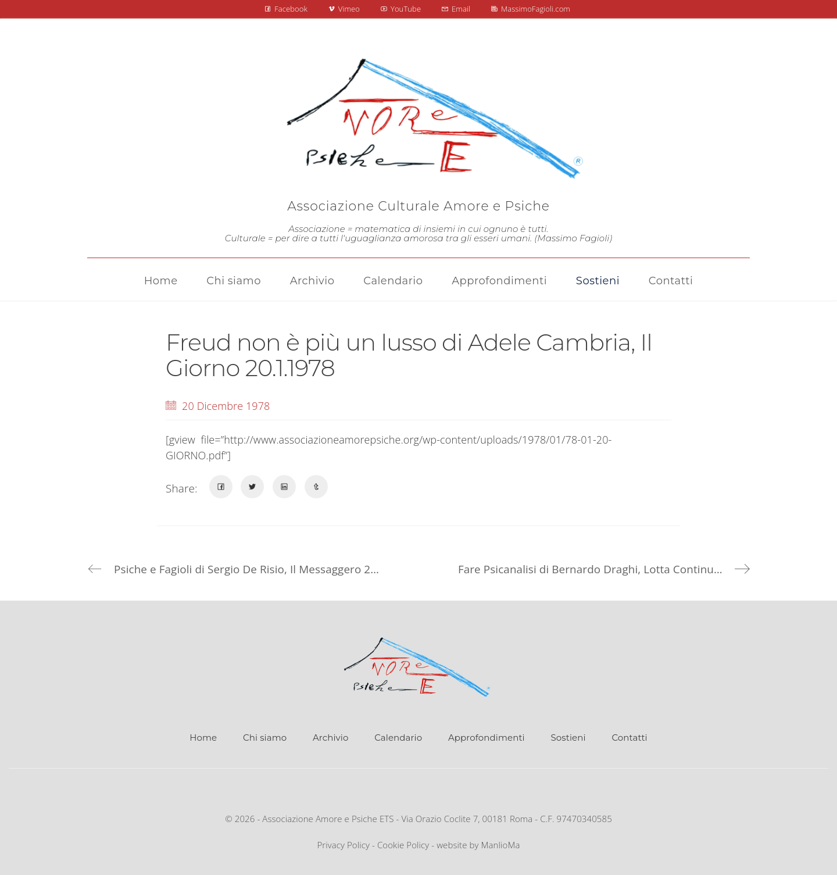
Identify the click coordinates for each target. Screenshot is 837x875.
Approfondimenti (486, 737)
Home (203, 737)
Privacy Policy (343, 845)
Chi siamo (265, 737)
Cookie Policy (403, 845)
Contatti (629, 737)
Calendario (398, 737)
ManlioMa (500, 845)
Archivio (330, 737)
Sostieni (568, 737)
